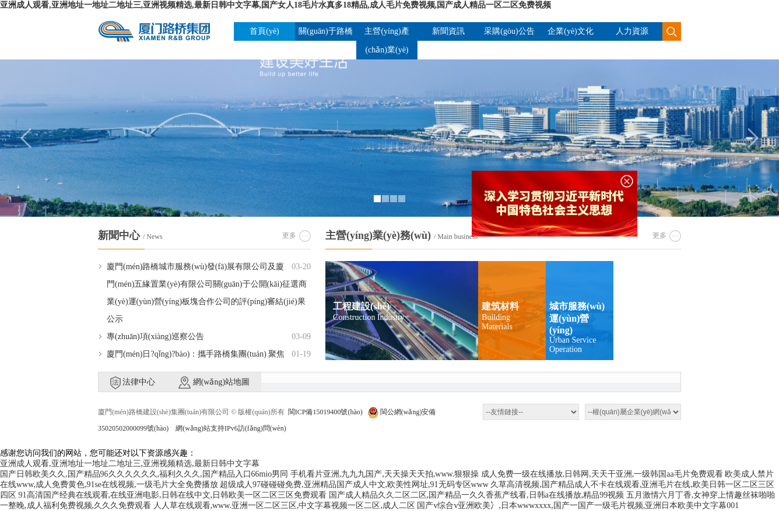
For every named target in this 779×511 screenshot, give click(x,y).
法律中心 (133, 382)
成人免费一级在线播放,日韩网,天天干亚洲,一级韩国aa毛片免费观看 (602, 474)
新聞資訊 (448, 31)
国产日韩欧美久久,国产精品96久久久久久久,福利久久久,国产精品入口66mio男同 (144, 474)
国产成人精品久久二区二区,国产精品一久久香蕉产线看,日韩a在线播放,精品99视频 (476, 495)
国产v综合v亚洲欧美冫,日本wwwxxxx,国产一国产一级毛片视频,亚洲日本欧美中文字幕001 (578, 505)
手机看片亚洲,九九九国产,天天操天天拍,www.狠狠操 (384, 474)
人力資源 (632, 31)
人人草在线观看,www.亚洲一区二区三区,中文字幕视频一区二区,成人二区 (284, 505)
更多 (289, 235)
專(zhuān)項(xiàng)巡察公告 (155, 336)
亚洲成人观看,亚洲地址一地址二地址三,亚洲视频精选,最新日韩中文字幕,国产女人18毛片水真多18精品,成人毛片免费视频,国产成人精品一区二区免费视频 (275, 5)
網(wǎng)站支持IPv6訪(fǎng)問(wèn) (231, 428)
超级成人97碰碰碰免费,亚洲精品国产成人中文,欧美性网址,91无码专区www (354, 484)
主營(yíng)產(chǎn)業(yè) (386, 40)
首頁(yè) (264, 31)
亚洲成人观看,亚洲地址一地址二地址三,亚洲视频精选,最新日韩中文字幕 (129, 463)
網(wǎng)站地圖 (214, 382)
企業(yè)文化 (571, 31)
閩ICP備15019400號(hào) (325, 412)
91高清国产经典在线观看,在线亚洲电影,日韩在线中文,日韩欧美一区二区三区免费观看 (173, 495)
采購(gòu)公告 (509, 31)
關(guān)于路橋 (326, 31)
